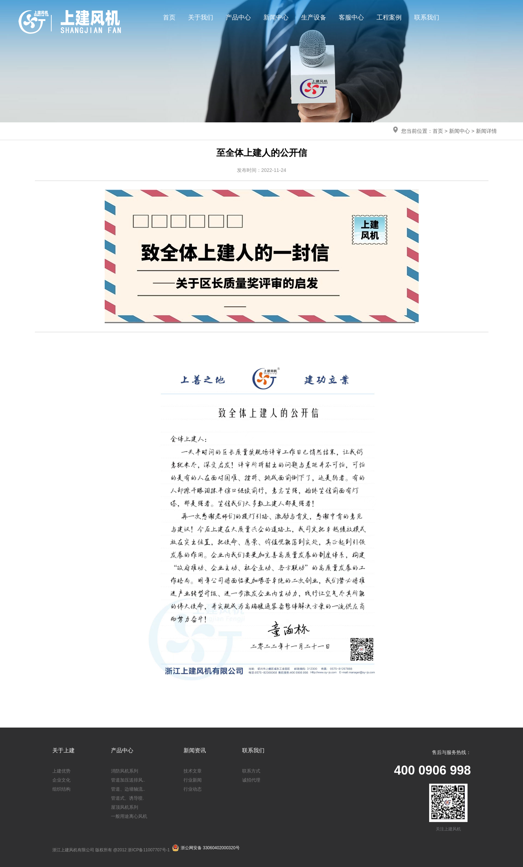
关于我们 (200, 17)
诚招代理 (251, 780)
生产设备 (313, 17)
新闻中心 (276, 17)
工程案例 (389, 17)
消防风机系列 (124, 771)
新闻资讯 (195, 750)
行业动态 (193, 789)
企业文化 (61, 780)
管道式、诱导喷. (127, 798)
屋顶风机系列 (124, 807)
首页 (169, 17)
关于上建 (63, 750)
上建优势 (61, 771)
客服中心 (351, 17)
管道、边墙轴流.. (128, 789)
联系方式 (251, 771)
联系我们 (426, 17)
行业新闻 (193, 780)
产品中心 (238, 17)
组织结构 (61, 789)
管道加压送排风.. (128, 780)
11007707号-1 (156, 849)
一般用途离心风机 (129, 816)
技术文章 (193, 771)
